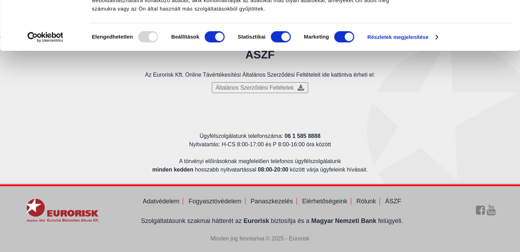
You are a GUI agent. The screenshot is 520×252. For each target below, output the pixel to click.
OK (462, 17)
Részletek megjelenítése (398, 79)
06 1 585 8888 (302, 136)
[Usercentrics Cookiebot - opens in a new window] (45, 79)
